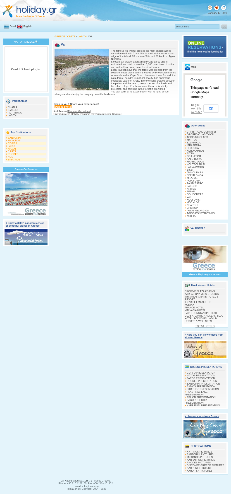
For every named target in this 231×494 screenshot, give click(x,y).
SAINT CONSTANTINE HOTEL (202, 313)
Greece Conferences (26, 169)
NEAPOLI (192, 205)
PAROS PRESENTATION (201, 378)
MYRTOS (192, 139)
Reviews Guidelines (79, 111)
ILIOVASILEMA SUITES (198, 302)
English (27, 26)
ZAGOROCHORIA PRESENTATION (196, 401)
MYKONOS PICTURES (200, 457)
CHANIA (12, 107)
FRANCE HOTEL (194, 307)
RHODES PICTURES (199, 462)
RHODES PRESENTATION (202, 381)
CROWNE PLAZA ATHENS (200, 291)
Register (116, 114)
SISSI (190, 169)
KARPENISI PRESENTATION (203, 405)
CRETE (12, 151)
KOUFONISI (194, 199)
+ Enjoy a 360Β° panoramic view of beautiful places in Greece (25, 224)
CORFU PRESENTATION (201, 372)
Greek (13, 26)
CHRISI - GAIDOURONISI (201, 131)
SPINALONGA (195, 175)
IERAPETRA (194, 145)
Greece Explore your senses (205, 274)
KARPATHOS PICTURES (201, 459)
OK (211, 108)
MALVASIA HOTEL (195, 310)
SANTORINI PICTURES (200, 454)
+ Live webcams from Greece (202, 416)
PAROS (12, 146)
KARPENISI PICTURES (200, 468)
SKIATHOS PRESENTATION (203, 389)
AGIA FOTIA (193, 180)
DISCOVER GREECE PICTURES (205, 465)
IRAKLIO (13, 110)
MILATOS (192, 178)
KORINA (189, 304)
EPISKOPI (192, 207)
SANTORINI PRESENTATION (203, 383)
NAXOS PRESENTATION (201, 375)
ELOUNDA (193, 148)
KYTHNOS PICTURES (199, 451)
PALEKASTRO (195, 183)
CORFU (12, 143)
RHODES (13, 154)
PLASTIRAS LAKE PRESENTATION (196, 393)
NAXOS (12, 148)
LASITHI (12, 115)
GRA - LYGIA (194, 156)
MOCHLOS (193, 202)
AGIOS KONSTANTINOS (201, 213)
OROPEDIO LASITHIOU (200, 134)
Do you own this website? (196, 108)
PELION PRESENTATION (201, 397)
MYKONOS (14, 140)
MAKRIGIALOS (195, 161)
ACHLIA (191, 216)
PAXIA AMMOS (195, 167)
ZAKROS (192, 186)
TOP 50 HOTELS (205, 326)
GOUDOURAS (195, 194)
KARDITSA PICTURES (199, 470)
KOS (10, 156)
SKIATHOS (14, 159)
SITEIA (191, 153)
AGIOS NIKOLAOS (197, 137)
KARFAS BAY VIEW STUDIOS (202, 294)
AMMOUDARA (195, 172)
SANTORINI (14, 137)
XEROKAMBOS (196, 150)
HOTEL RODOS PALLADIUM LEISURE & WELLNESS (201, 319)
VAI (189, 197)
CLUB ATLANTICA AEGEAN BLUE (204, 315)
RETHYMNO (15, 112)
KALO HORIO (194, 158)
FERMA (191, 191)
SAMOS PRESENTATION (201, 386)
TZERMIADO (194, 142)
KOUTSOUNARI (196, 164)
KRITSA (191, 188)
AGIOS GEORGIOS (198, 210)
